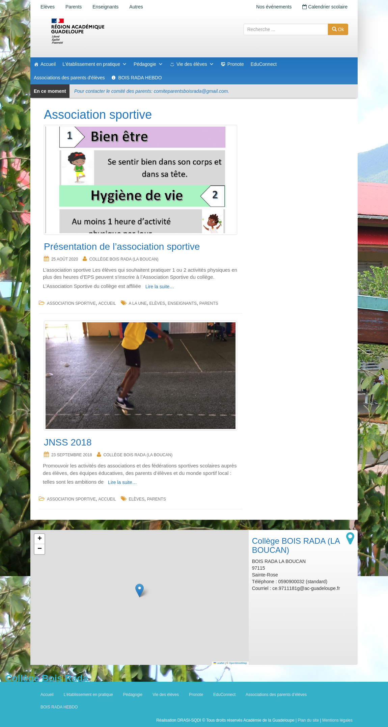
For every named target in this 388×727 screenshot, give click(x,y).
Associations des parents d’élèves (276, 694)
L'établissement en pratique (94, 64)
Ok (338, 29)
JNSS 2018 (68, 442)
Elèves (47, 6)
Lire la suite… (159, 286)
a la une (137, 303)
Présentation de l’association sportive (122, 246)
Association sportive (71, 303)
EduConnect (264, 64)
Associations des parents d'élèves (69, 77)
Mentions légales (337, 720)
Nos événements (274, 6)
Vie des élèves (195, 64)
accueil (107, 303)
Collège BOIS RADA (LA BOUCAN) (124, 259)
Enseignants (105, 6)
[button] (139, 590)
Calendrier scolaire (325, 6)
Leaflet (219, 663)
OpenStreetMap (238, 663)
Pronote (235, 64)
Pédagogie (148, 64)
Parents (73, 6)
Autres (136, 6)
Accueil (48, 64)
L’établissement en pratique (88, 694)
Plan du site (308, 720)
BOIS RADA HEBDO (140, 77)
